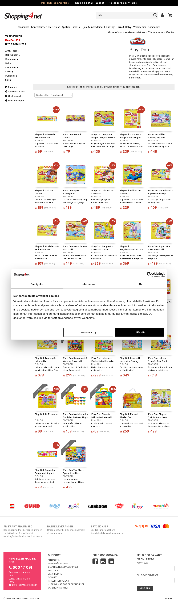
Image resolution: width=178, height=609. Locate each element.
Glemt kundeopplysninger (63, 567)
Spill (8, 80)
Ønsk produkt (14, 96)
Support (11, 87)
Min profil (54, 560)
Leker (9, 71)
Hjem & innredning (92, 27)
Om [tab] (141, 283)
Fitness (75, 27)
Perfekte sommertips (55, 3)
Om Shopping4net (58, 588)
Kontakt (53, 570)
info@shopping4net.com (23, 585)
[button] (170, 15)
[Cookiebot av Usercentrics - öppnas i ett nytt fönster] (149, 274)
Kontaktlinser (39, 27)
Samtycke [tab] (37, 283)
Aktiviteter (12, 50)
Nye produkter (15, 44)
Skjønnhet (23, 27)
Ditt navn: (142, 563)
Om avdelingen (14, 100)
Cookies (52, 577)
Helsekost (54, 27)
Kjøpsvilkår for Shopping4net (66, 584)
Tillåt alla (139, 332)
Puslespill (11, 75)
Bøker (9, 63)
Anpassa (88, 332)
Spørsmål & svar (15, 91)
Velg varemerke (155, 32)
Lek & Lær (12, 67)
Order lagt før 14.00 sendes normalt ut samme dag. (67, 530)
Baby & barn (13, 55)
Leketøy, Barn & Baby (117, 27)
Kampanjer (154, 27)
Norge (170, 598)
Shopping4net (115, 32)
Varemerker (139, 27)
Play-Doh (170, 32)
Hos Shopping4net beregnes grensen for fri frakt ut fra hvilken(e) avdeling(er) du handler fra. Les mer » (23, 531)
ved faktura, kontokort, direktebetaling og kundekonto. (111, 530)
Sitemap (34, 598)
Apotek (66, 27)
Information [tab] (89, 283)
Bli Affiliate (55, 574)
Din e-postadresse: (148, 575)
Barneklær (12, 59)
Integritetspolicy (58, 581)
